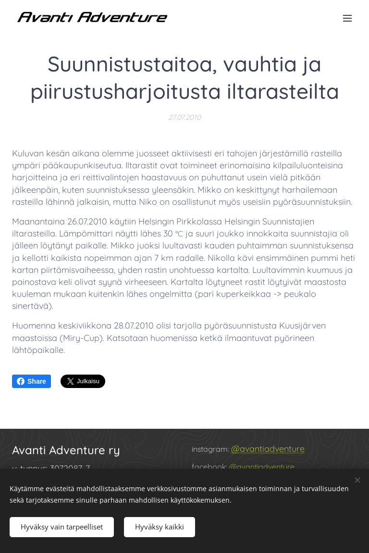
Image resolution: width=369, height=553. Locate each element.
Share (31, 381)
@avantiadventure (268, 448)
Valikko (347, 18)
